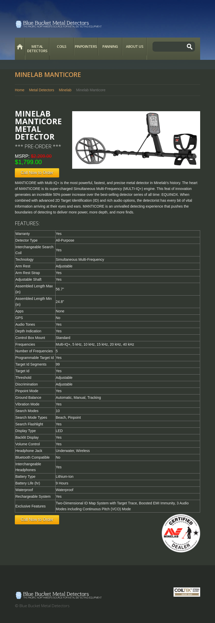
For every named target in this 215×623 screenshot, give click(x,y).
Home (20, 46)
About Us (134, 46)
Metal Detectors (37, 48)
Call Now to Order (37, 173)
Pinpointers (86, 46)
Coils (61, 46)
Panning (110, 46)
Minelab (65, 90)
